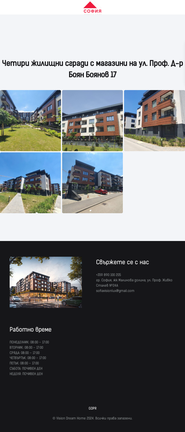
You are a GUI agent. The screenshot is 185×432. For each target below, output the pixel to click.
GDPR (93, 408)
